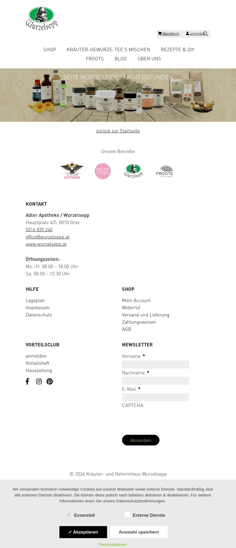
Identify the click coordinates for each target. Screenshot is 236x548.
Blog (121, 58)
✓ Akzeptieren (83, 532)
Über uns (149, 58)
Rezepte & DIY (177, 49)
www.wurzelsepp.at (46, 244)
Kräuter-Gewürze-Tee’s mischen (108, 49)
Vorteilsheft (37, 363)
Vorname (133, 356)
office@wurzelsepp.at (48, 237)
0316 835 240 (39, 229)
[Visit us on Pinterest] (50, 382)
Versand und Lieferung (145, 315)
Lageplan (35, 300)
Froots (95, 58)
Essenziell (80, 515)
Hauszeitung (39, 370)
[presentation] (162, 420)
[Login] (195, 34)
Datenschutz (39, 315)
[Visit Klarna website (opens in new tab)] (118, 461)
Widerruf (131, 307)
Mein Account (136, 300)
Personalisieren (112, 544)
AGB (126, 329)
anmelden (36, 356)
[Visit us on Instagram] (39, 382)
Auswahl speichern (139, 532)
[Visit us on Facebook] (29, 382)
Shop (49, 49)
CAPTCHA (132, 405)
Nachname (135, 372)
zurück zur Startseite (118, 131)
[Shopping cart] (168, 34)
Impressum (38, 307)
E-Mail (131, 389)
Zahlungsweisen (139, 322)
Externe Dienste (145, 515)
